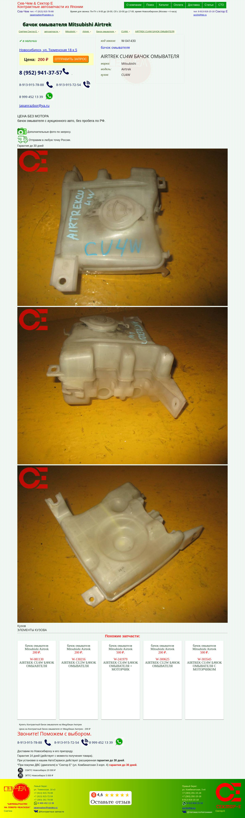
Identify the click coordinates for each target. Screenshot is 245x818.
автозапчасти (51, 31)
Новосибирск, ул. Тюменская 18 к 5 (48, 50)
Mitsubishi (70, 31)
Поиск (150, 4)
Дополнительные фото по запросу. (44, 131)
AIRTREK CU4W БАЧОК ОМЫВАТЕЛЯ (154, 31)
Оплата (178, 4)
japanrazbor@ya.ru (34, 105)
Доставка (194, 4)
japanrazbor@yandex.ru (42, 15)
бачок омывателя (105, 31)
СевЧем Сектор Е (28, 31)
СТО (221, 4)
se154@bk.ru (200, 15)
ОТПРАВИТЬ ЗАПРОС (71, 59)
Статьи (209, 4)
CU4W (124, 31)
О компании (133, 4)
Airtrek (86, 31)
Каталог (164, 4)
